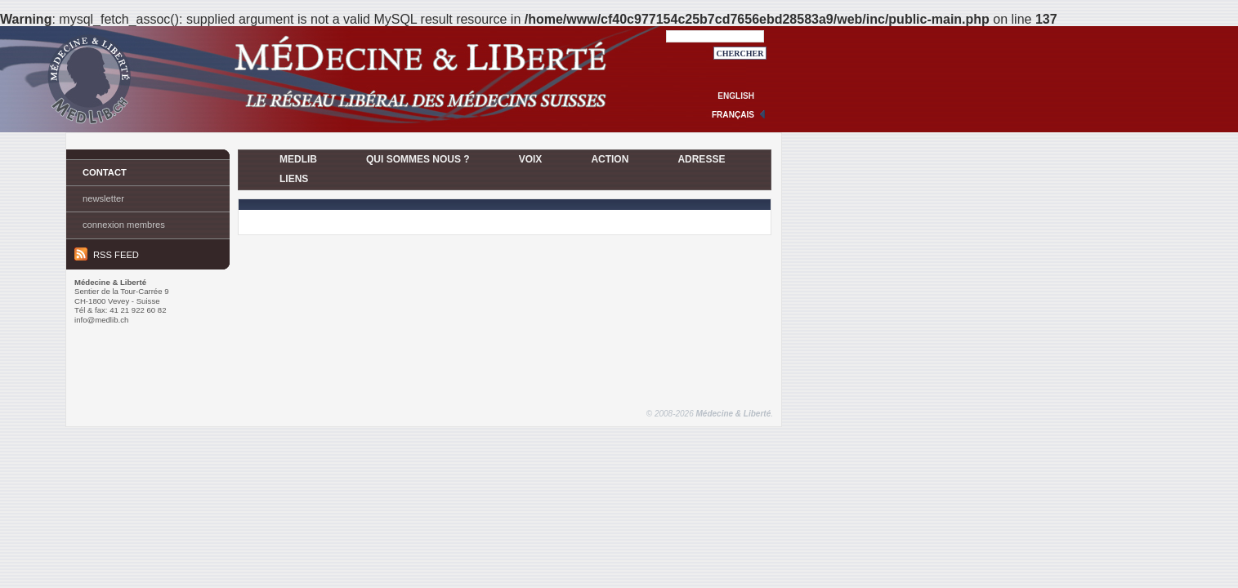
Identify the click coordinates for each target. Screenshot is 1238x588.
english (735, 95)
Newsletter (103, 198)
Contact (105, 172)
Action (609, 159)
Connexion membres (124, 224)
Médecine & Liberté (733, 413)
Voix (531, 159)
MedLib (298, 159)
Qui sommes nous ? (418, 159)
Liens (293, 179)
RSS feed (106, 254)
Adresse (701, 159)
